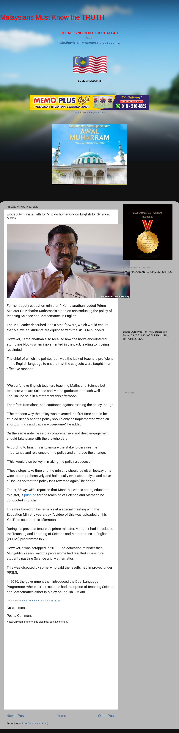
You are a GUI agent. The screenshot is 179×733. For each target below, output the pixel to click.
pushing (30, 495)
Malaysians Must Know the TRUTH (52, 17)
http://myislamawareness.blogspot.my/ (89, 42)
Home (61, 716)
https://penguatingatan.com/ (89, 112)
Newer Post (16, 716)
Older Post (106, 716)
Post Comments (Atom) (35, 723)
